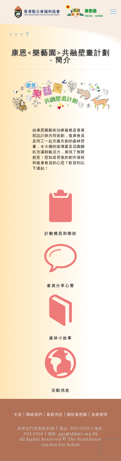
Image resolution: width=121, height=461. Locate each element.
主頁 (18, 414)
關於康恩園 (77, 414)
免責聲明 (98, 414)
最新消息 (55, 414)
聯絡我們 (34, 414)
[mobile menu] (113, 11)
